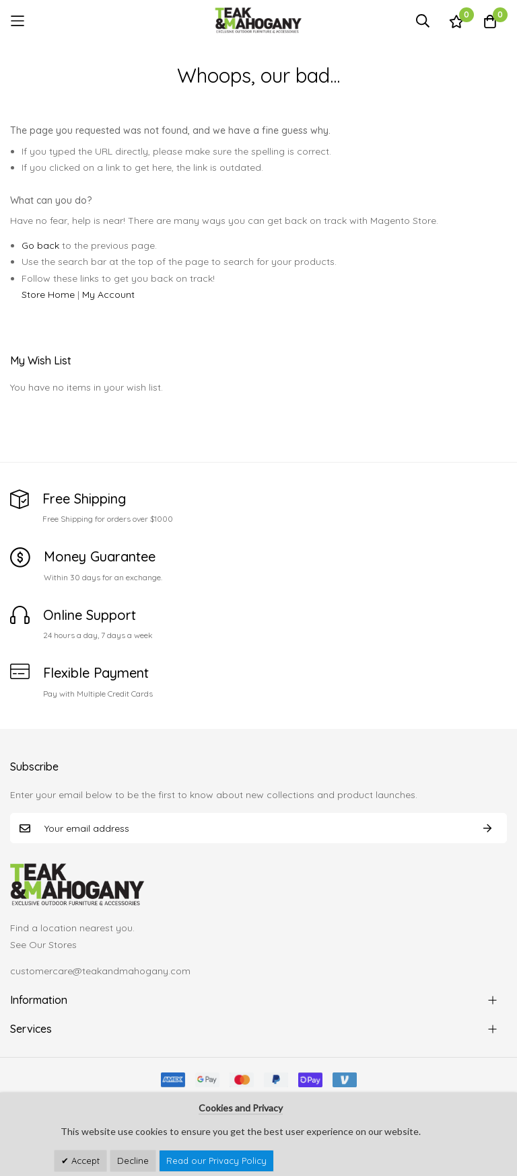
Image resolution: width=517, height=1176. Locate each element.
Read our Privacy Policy (216, 1160)
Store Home (48, 294)
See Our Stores (43, 945)
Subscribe (487, 828)
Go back (40, 245)
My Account (108, 294)
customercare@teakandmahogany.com (100, 971)
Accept (84, 1160)
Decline (133, 1160)
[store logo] (258, 20)
